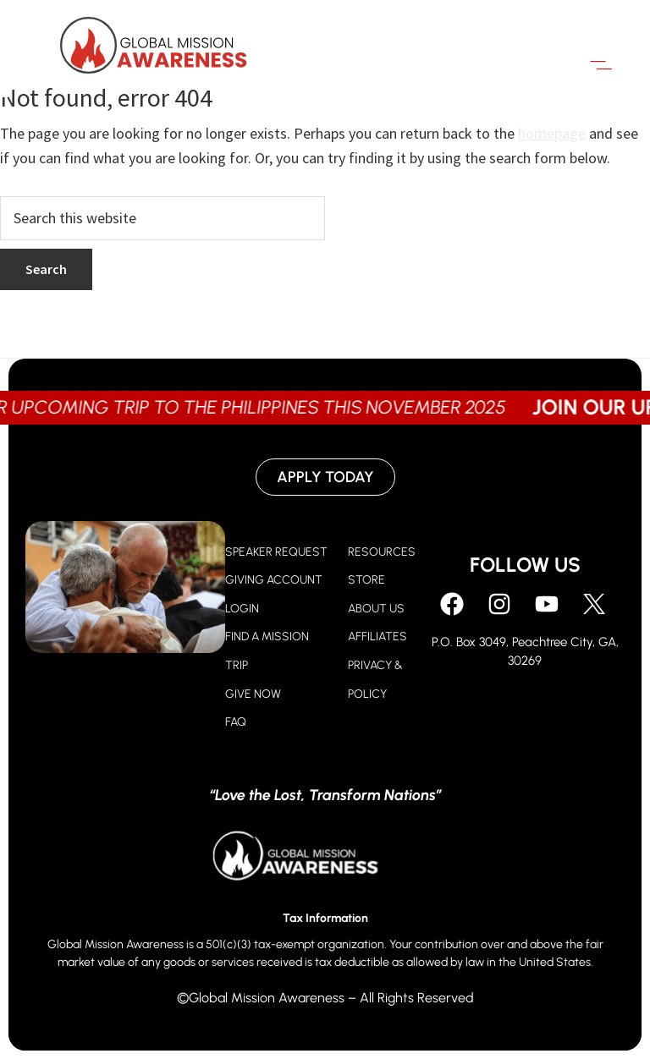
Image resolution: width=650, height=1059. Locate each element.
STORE (366, 580)
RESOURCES (382, 552)
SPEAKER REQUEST (276, 552)
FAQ (235, 722)
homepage (552, 133)
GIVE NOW (253, 694)
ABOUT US (376, 608)
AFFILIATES (377, 636)
